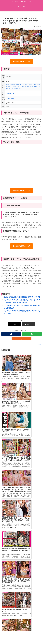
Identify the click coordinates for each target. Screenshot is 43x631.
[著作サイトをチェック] (11, 334)
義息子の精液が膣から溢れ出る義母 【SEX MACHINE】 (22, 297)
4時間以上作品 (18, 88)
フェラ (19, 86)
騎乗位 (24, 86)
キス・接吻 (30, 86)
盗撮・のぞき (32, 84)
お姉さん (25, 84)
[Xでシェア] (14, 324)
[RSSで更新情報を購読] (21, 338)
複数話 (35, 86)
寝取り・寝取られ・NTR (12, 84)
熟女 (21, 84)
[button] (28, 324)
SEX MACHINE (10, 93)
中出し (10, 86)
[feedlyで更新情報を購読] (32, 334)
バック (14, 86)
